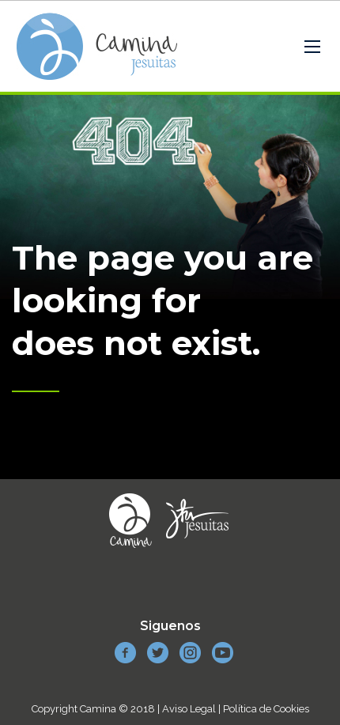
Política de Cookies (266, 709)
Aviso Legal (189, 709)
